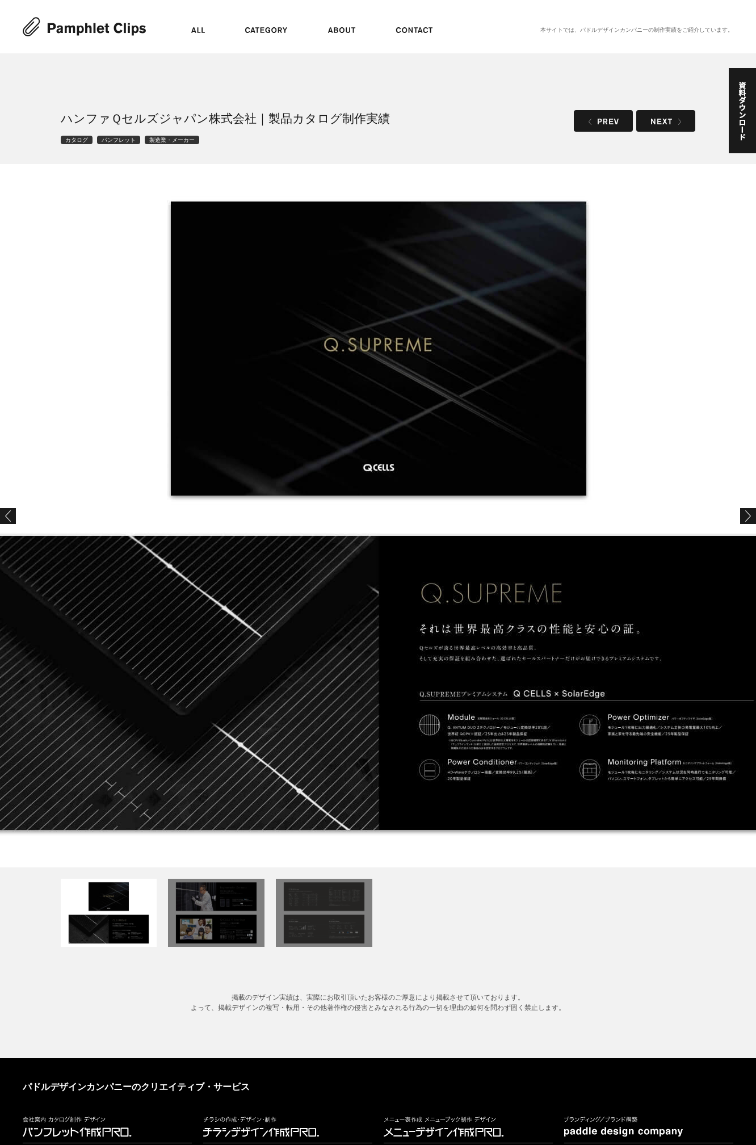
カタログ (76, 140)
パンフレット (119, 140)
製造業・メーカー (172, 140)
